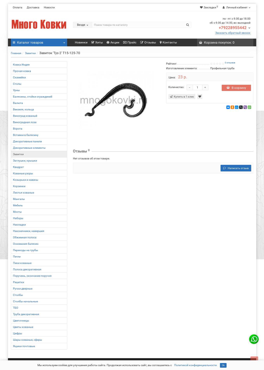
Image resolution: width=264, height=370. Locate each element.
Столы (17, 83)
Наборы (18, 218)
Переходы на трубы (25, 250)
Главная (16, 53)
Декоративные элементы (29, 147)
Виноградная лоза (24, 122)
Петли (17, 256)
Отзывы (148, 42)
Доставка (33, 7)
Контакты (168, 42)
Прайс (129, 42)
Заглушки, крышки (25, 160)
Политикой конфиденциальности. (195, 365)
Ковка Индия (21, 64)
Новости (49, 7)
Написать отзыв (236, 168)
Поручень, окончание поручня (32, 275)
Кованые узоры (23, 173)
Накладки (19, 224)
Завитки (30, 53)
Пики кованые (22, 263)
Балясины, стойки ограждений (32, 96)
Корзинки (19, 186)
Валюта (18, 103)
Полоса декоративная (27, 269)
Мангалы (19, 199)
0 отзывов (230, 62)
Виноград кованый (25, 115)
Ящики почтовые (24, 346)
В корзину (236, 88)
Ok (223, 365)
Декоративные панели (27, 141)
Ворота (17, 128)
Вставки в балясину (25, 135)
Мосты (17, 211)
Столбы (18, 295)
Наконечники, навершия (28, 231)
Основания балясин (25, 243)
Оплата (17, 7)
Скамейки (19, 77)
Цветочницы (21, 320)
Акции (113, 42)
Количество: (176, 87)
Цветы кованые (23, 327)
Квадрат (18, 167)
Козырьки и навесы (25, 179)
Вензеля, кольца (23, 109)
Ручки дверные (22, 288)
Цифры (17, 333)
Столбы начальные (25, 301)
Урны (16, 90)
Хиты (97, 42)
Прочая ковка (22, 71)
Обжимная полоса (24, 237)
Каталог (39, 41)
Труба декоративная (26, 314)
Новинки (81, 42)
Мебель (18, 205)
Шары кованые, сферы (27, 339)
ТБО (15, 307)
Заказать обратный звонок (232, 32)
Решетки (18, 282)
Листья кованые (23, 192)
